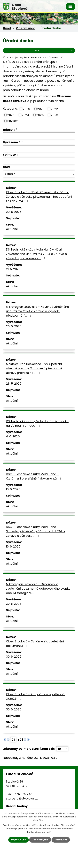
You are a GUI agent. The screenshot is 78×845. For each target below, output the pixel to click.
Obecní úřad (25, 28)
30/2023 (13, 121)
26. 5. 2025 (14, 326)
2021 (40, 109)
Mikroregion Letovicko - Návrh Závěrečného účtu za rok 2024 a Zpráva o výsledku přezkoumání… (37, 311)
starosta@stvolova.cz (22, 798)
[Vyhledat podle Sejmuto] (39, 161)
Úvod (7, 28)
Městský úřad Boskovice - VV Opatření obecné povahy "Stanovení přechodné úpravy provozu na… (34, 368)
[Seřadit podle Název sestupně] (17, 129)
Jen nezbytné (40, 839)
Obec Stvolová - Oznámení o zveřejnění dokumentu (35, 643)
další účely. (39, 820)
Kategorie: (10, 109)
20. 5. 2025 (14, 212)
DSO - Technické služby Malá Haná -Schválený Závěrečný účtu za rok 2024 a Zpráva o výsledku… (35, 531)
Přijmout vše (18, 839)
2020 (26, 109)
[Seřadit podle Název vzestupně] (17, 128)
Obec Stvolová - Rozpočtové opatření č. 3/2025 (35, 696)
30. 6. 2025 (13, 604)
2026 (54, 115)
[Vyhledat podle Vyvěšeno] (39, 148)
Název (9, 130)
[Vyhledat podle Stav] (39, 174)
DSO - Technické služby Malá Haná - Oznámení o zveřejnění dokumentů (34, 476)
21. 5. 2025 (13, 269)
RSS (53, 50)
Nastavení (61, 839)
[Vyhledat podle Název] (39, 135)
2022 (54, 109)
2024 (25, 115)
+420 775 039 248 (19, 794)
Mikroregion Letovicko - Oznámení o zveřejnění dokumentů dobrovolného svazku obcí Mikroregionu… (38, 588)
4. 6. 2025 (13, 436)
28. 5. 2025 (14, 383)
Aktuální (12, 229)
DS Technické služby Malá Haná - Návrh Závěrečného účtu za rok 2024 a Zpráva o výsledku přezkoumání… (36, 253)
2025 (40, 115)
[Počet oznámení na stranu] (62, 748)
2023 (11, 115)
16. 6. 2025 (13, 489)
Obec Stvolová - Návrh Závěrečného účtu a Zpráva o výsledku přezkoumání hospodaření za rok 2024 (39, 196)
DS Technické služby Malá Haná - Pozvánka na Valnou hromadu (37, 423)
